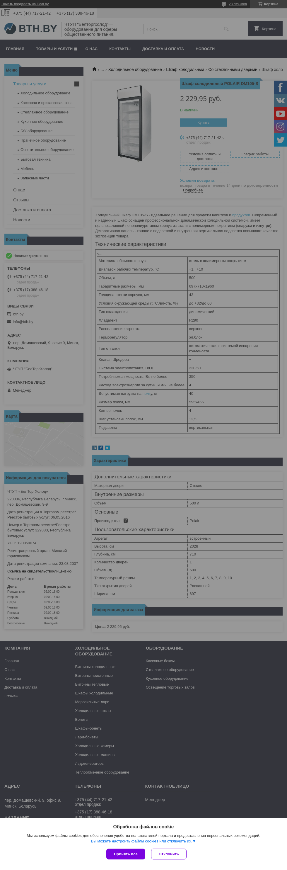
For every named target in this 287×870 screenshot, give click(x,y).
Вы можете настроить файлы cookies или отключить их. (141, 841)
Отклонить (169, 854)
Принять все (126, 854)
